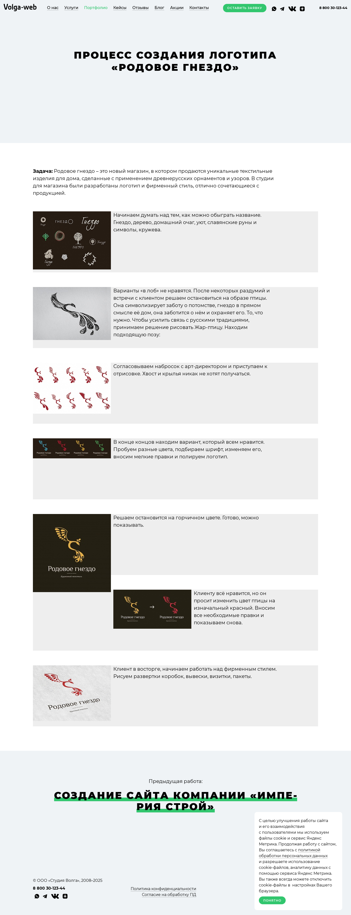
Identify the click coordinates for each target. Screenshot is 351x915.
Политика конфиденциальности (163, 888)
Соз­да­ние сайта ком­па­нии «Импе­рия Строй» (175, 800)
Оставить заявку (244, 8)
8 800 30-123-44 (333, 8)
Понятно (272, 900)
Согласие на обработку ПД (169, 894)
